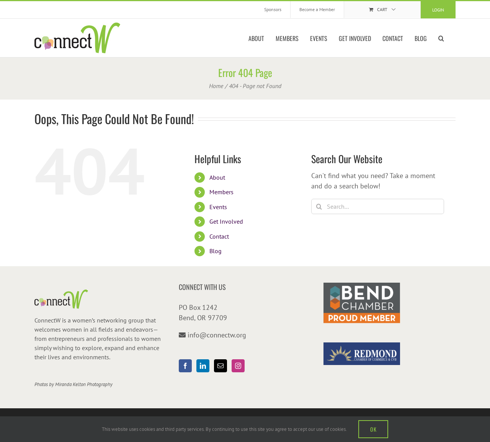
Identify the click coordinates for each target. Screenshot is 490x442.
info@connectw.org (217, 335)
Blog (215, 251)
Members (221, 192)
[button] (441, 38)
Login (438, 10)
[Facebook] (185, 365)
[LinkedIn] (202, 365)
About (217, 177)
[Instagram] (238, 365)
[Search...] (377, 206)
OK (373, 429)
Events (218, 207)
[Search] (319, 206)
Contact (219, 236)
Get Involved (226, 221)
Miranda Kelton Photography (84, 384)
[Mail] (220, 365)
